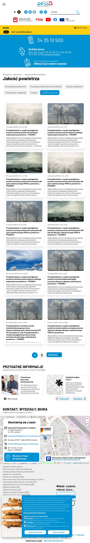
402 (67, 176)
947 (66, 274)
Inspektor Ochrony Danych (13, 466)
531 (67, 225)
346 (26, 176)
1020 (66, 322)
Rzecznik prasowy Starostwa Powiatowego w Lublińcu (23, 479)
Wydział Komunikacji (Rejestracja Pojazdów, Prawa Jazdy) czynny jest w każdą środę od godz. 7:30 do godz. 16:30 (45, 31)
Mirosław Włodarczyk (53, 540)
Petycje (34, 92)
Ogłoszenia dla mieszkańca (35, 74)
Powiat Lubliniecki (26, 20)
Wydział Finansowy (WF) (12, 490)
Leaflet (68, 463)
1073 (26, 274)
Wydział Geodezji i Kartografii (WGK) (16, 495)
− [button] (87, 421)
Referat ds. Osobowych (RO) (13, 477)
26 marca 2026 (53, 127)
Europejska (70, 20)
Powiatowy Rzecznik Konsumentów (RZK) (18, 472)
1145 (25, 322)
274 (66, 127)
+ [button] (87, 418)
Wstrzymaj (12, 398)
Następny (78, 398)
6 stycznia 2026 (11, 225)
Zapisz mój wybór (59, 532)
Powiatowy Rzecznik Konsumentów (46, 86)
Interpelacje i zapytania (15, 92)
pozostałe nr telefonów (28, 444)
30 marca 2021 (52, 322)
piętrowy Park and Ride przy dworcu (66, 460)
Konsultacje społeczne (15, 86)
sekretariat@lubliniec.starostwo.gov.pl (24, 436)
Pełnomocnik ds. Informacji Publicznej (17, 469)
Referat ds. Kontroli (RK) (12, 474)
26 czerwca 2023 (12, 274)
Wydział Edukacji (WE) (11, 487)
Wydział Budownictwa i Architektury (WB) (18, 484)
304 (25, 225)
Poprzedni (64, 398)
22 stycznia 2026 (53, 176)
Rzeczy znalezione (74, 86)
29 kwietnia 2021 (11, 322)
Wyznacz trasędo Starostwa (20, 457)
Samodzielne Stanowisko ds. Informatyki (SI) (20, 482)
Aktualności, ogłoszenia (12, 74)
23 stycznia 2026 (11, 176)
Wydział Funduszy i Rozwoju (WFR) (16, 492)
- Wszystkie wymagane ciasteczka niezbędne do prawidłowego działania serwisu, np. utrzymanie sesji (44, 519)
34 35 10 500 (50, 40)
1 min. (21, 127)
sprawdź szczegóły (52, 55)
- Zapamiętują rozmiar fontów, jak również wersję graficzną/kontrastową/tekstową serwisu (44, 523)
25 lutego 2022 (52, 274)
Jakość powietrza (21, 78)
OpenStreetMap (77, 463)
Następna (52, 354)
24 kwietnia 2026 (11, 127)
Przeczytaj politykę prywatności (34, 513)
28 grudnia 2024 (53, 225)
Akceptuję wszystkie (35, 532)
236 (26, 127)
